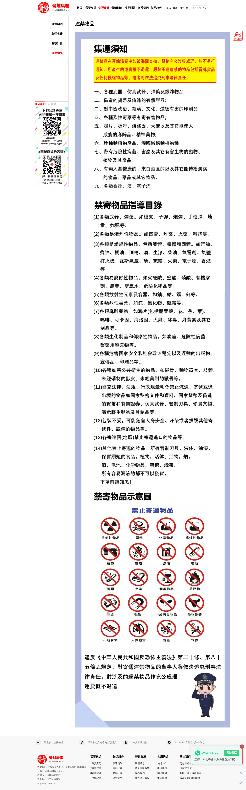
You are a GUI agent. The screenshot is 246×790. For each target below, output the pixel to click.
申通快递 (162, 768)
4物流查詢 (95, 777)
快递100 (161, 763)
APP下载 (184, 8)
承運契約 (57, 24)
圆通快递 (162, 773)
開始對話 (231, 752)
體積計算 (57, 43)
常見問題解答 (142, 768)
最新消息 (140, 763)
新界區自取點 (142, 777)
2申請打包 (95, 768)
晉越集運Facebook (190, 777)
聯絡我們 (140, 773)
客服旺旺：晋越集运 (190, 773)
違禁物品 (57, 53)
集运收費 (57, 33)
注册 (175, 8)
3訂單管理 (95, 773)
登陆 (169, 8)
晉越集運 (39, 2)
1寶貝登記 (95, 763)
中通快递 (162, 777)
